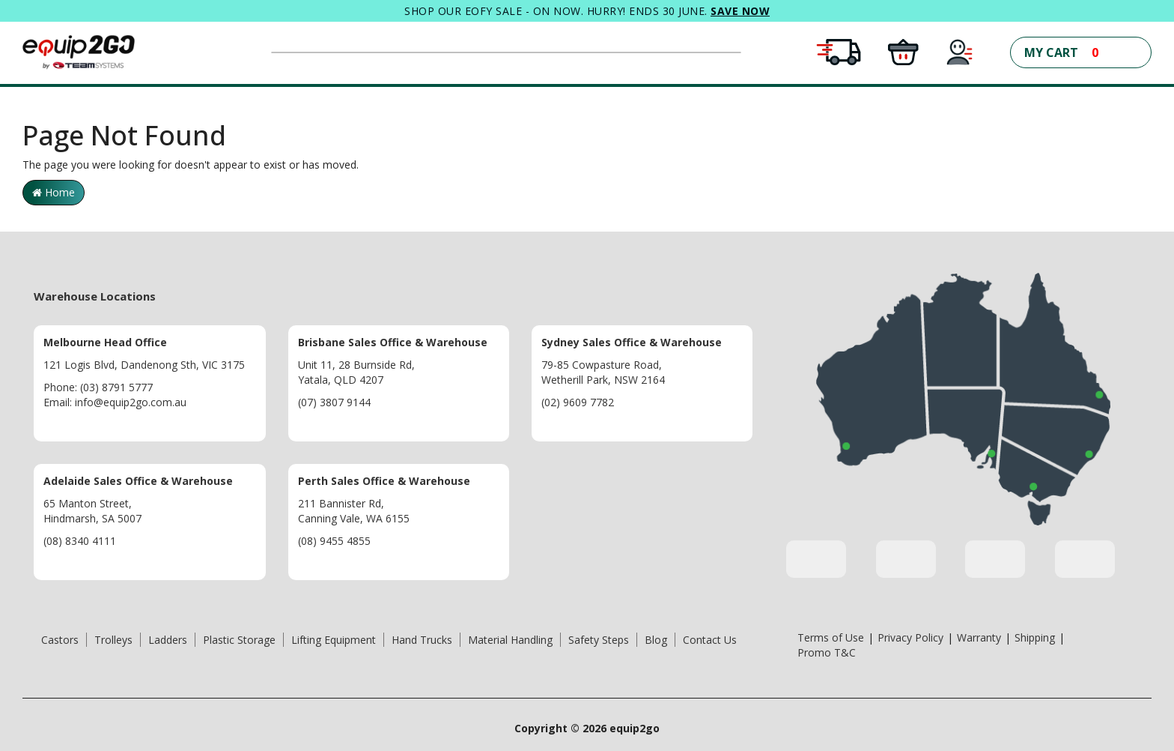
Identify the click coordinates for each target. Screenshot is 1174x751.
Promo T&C (826, 652)
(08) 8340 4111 (79, 541)
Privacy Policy (910, 637)
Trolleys (113, 640)
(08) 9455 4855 (334, 541)
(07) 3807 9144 (334, 402)
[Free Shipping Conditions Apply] (838, 50)
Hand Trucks (422, 640)
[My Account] (959, 50)
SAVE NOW (740, 11)
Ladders (167, 640)
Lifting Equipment (333, 640)
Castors (60, 640)
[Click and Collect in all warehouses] (903, 50)
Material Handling (510, 640)
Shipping (1035, 637)
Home (53, 192)
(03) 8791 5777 (116, 387)
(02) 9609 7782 (577, 402)
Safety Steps (598, 640)
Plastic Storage (239, 640)
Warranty (979, 637)
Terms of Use (830, 637)
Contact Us (710, 640)
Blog (656, 640)
